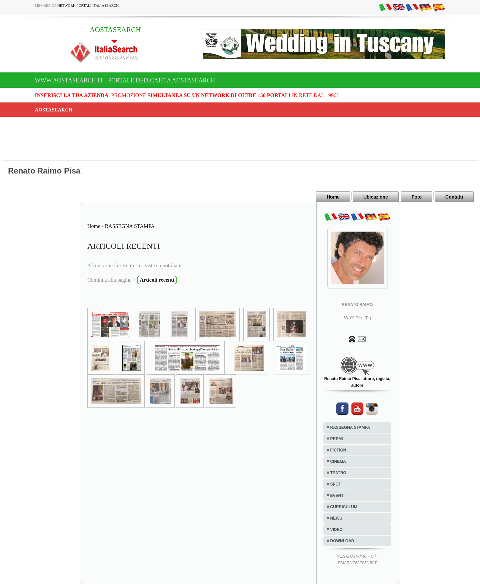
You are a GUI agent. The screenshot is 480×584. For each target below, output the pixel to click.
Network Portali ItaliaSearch (88, 5)
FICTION (338, 450)
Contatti (454, 197)
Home (333, 197)
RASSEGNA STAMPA (130, 226)
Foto (417, 197)
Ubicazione (375, 197)
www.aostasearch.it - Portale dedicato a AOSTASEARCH (125, 80)
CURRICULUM (343, 507)
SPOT (335, 484)
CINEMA (338, 461)
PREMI (336, 438)
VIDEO (336, 529)
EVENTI (337, 495)
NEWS (336, 518)
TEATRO (338, 473)
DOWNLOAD (342, 541)
